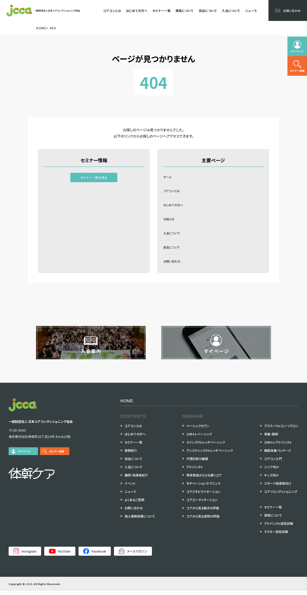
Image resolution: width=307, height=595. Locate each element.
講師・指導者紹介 (136, 479)
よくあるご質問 (134, 503)
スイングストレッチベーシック (205, 446)
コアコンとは (112, 10)
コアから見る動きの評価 (202, 512)
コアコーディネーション (201, 503)
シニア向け (271, 471)
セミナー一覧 (161, 10)
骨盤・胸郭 (271, 438)
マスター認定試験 (276, 535)
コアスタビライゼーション (203, 495)
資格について (184, 10)
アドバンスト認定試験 (278, 527)
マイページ (24, 455)
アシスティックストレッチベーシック (209, 454)
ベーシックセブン (197, 430)
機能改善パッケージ (277, 454)
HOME (126, 404)
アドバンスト (194, 471)
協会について (208, 10)
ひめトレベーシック (199, 438)
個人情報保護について (140, 520)
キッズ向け (271, 479)
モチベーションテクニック (203, 487)
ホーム (167, 177)
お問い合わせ (172, 265)
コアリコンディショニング (280, 495)
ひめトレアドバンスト (278, 446)
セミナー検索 (56, 455)
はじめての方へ (136, 10)
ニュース (251, 10)
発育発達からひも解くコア (204, 479)
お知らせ (169, 221)
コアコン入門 (273, 462)
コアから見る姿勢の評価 (202, 520)
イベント (130, 487)
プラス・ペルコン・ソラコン (281, 430)
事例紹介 (131, 454)
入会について (231, 10)
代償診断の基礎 (197, 462)
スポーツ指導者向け (277, 487)
